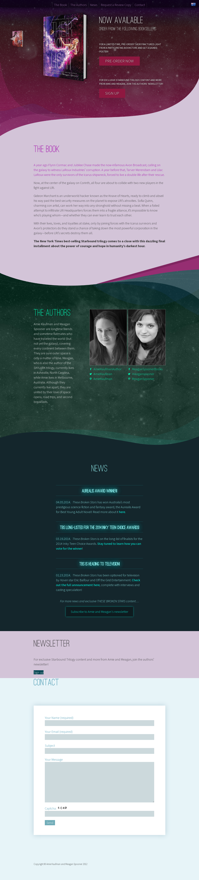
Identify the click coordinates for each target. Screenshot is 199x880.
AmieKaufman (103, 374)
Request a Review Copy (116, 5)
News (93, 5)
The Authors (78, 5)
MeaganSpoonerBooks (147, 369)
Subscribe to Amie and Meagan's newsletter (99, 612)
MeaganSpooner (143, 379)
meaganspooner (143, 374)
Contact (140, 5)
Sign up (112, 93)
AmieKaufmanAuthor (108, 369)
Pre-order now (119, 60)
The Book (60, 5)
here (122, 512)
